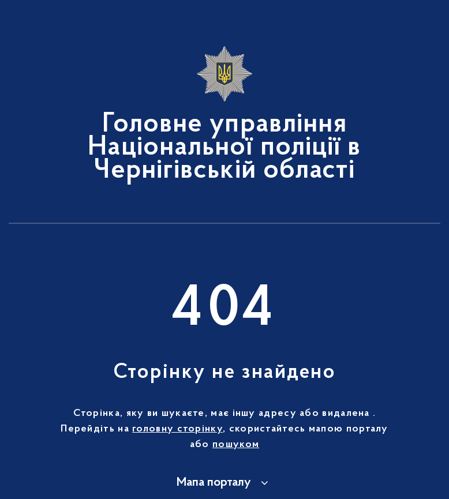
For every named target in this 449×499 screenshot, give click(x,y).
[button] (224, 483)
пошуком (235, 445)
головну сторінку (177, 429)
